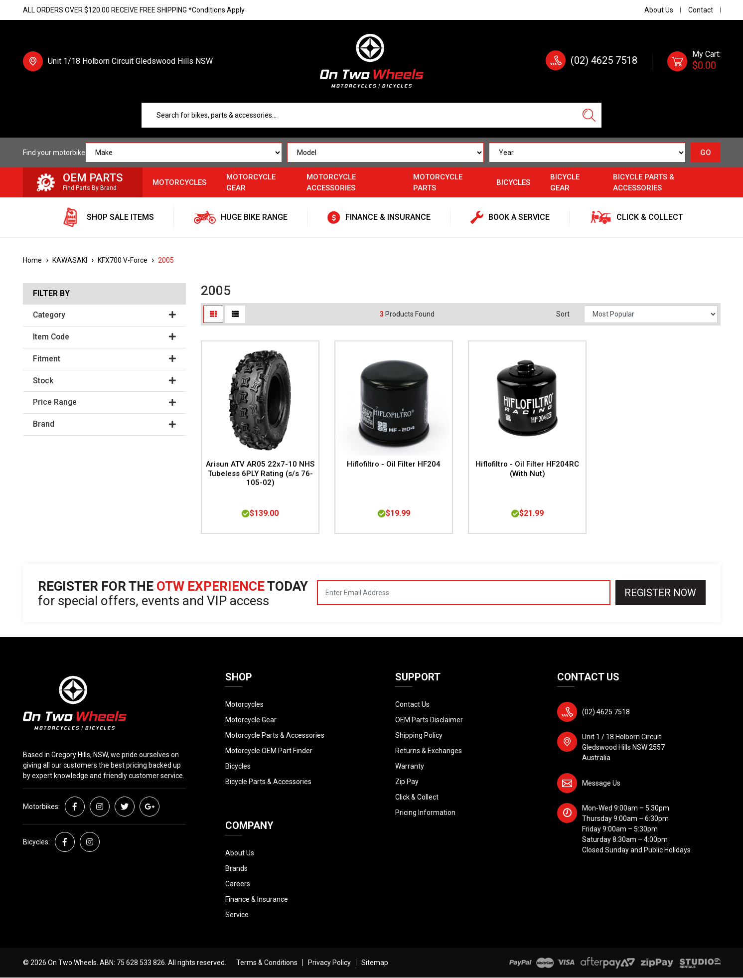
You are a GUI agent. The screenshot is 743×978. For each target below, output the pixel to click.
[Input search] (359, 115)
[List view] (235, 314)
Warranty (409, 766)
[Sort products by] (651, 314)
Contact (700, 9)
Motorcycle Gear (251, 182)
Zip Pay (407, 782)
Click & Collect (417, 797)
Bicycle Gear (565, 182)
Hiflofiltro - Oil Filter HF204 (394, 464)
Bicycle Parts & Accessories (643, 182)
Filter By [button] (51, 293)
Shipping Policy (419, 735)
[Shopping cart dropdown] (694, 61)
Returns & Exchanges (428, 751)
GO (705, 152)
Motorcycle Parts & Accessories (274, 735)
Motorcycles (179, 182)
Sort (563, 314)
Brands (236, 868)
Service (237, 915)
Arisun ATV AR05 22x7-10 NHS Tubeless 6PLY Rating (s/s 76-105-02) (260, 474)
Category (104, 315)
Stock (104, 380)
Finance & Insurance (256, 899)
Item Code (104, 336)
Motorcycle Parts (437, 182)
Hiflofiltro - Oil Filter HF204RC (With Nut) (527, 469)
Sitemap (374, 962)
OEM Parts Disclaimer (429, 720)
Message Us (601, 783)
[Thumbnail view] (213, 314)
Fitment (104, 358)
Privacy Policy (329, 962)
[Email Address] (463, 592)
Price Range (104, 402)
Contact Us (412, 704)
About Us (658, 9)
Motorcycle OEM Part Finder (268, 751)
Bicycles (513, 182)
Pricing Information (425, 812)
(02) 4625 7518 (604, 60)
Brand (104, 424)
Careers (237, 884)
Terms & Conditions (266, 962)
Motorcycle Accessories (331, 182)
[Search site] (589, 115)
